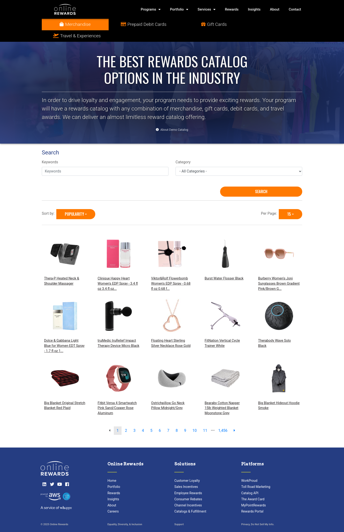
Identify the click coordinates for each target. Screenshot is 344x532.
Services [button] (206, 9)
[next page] (234, 419)
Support (179, 513)
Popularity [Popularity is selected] (74, 202)
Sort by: (49, 202)
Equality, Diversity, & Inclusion (124, 513)
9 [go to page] (185, 419)
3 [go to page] (135, 419)
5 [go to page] (151, 419)
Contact (295, 9)
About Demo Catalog (174, 118)
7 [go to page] (168, 419)
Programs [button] (151, 9)
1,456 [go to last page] (222, 419)
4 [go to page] (143, 419)
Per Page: (270, 202)
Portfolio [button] (179, 9)
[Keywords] (105, 159)
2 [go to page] (126, 419)
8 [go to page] (177, 419)
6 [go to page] (160, 419)
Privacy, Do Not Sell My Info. (257, 513)
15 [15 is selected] (289, 202)
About (274, 9)
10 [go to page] (194, 419)
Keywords (50, 151)
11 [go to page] (205, 419)
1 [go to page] (118, 419)
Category (183, 151)
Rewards (231, 9)
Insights (254, 9)
